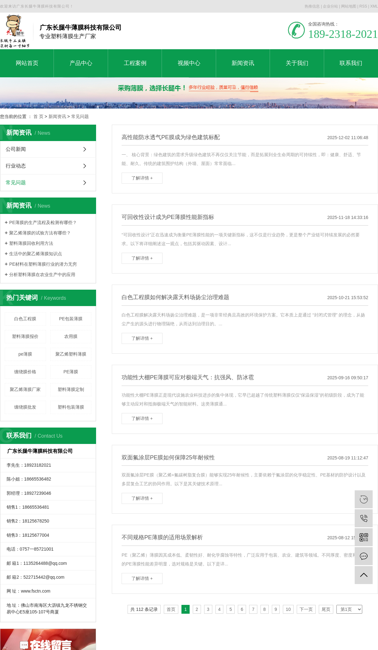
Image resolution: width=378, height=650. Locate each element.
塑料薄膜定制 (71, 389)
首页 (171, 609)
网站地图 (348, 6)
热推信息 (312, 6)
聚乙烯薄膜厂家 (25, 389)
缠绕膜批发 (25, 407)
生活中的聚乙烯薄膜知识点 (35, 253)
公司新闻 (16, 149)
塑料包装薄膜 (71, 407)
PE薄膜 (70, 371)
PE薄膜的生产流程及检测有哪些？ (43, 222)
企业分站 (330, 6)
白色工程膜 (25, 318)
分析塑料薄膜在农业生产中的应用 (42, 274)
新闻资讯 (57, 116)
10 (288, 609)
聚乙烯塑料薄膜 (70, 354)
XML (374, 6)
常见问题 (80, 116)
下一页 (306, 609)
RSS (363, 6)
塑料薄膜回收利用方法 (31, 243)
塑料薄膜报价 (25, 336)
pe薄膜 (25, 354)
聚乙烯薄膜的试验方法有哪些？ (40, 232)
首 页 (38, 116)
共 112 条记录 (144, 609)
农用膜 (70, 336)
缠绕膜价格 (25, 371)
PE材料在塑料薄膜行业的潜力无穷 (43, 264)
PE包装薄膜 (71, 318)
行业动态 (16, 165)
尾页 (326, 609)
